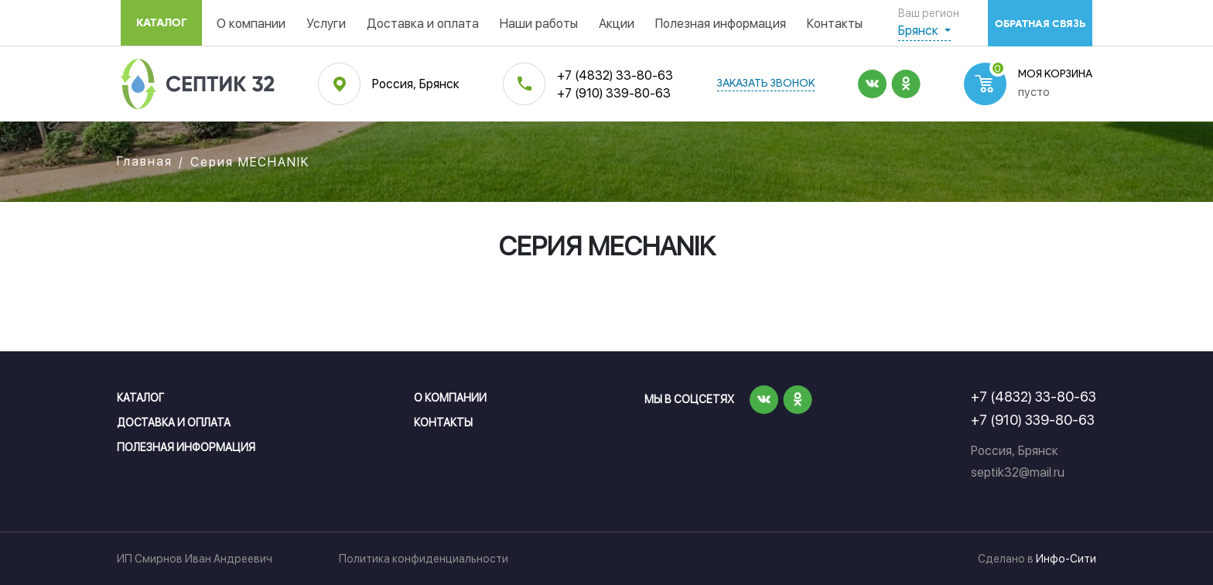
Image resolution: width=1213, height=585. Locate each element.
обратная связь (1040, 23)
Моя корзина (1055, 74)
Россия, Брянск (416, 84)
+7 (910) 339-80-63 (614, 93)
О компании (251, 23)
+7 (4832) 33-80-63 (615, 75)
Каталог (161, 22)
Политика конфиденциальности (423, 558)
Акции (616, 23)
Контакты (835, 23)
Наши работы (539, 23)
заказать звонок (766, 84)
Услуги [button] (326, 23)
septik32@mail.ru (1017, 472)
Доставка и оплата (423, 23)
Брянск (919, 30)
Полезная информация (720, 23)
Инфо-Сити (1066, 558)
